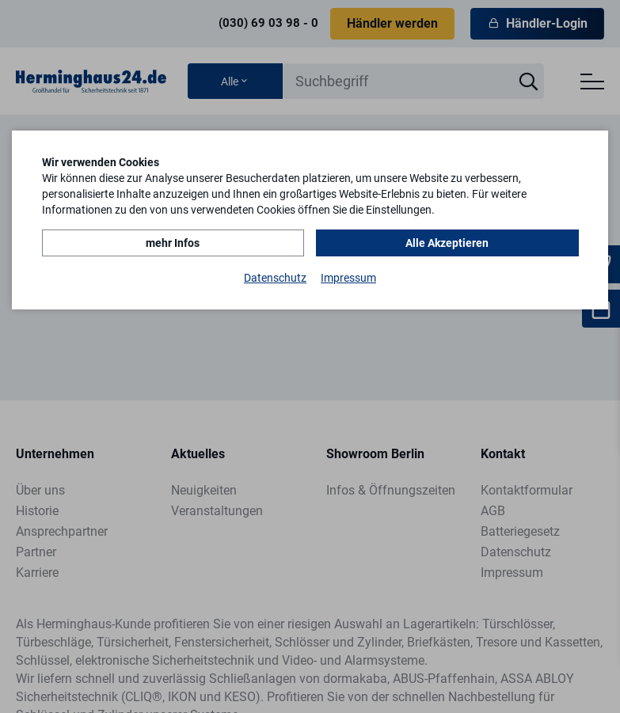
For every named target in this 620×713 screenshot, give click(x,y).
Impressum (348, 277)
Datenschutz (275, 277)
